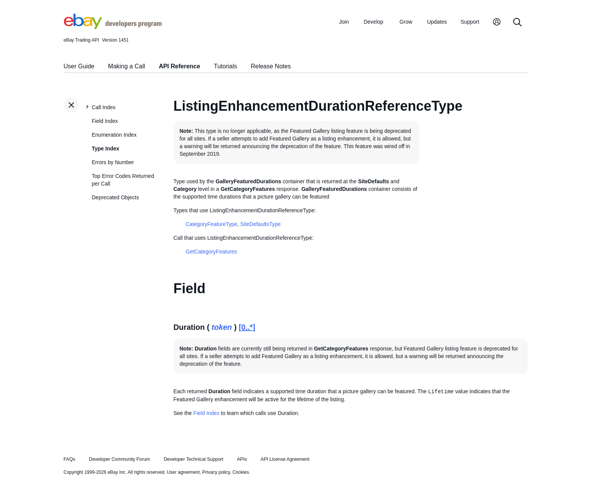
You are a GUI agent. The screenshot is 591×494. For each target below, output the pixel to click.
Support (470, 22)
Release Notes (271, 66)
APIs (242, 459)
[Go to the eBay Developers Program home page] (113, 27)
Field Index (105, 121)
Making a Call (126, 66)
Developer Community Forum (119, 459)
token (222, 327)
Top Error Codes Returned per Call (123, 180)
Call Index (104, 107)
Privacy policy (216, 472)
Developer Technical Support (193, 459)
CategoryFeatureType (211, 224)
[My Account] (497, 22)
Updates (437, 22)
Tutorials (225, 66)
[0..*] (247, 327)
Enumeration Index (114, 135)
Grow (405, 22)
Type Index (105, 148)
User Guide (79, 66)
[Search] (517, 22)
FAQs (70, 459)
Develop (373, 22)
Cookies (240, 472)
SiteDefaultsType (260, 224)
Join (344, 22)
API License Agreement (285, 459)
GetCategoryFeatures (211, 252)
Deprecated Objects (115, 197)
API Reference (179, 66)
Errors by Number (113, 162)
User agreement (183, 472)
